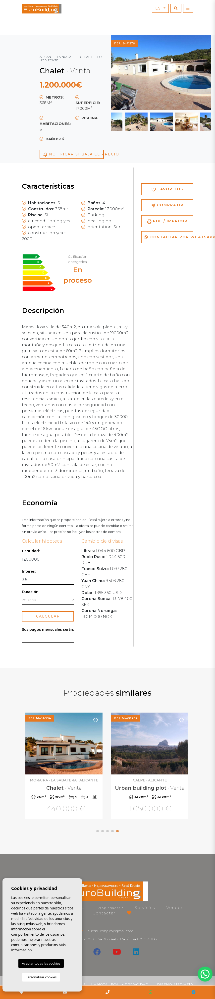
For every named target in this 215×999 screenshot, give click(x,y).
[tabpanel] (150, 767)
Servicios (145, 907)
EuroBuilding (41, 8)
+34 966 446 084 (110, 939)
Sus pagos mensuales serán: (48, 629)
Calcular (48, 616)
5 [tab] (117, 831)
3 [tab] (107, 831)
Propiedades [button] (109, 908)
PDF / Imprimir (167, 221)
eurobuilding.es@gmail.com (110, 931)
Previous (123, 72)
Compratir (167, 205)
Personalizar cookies (41, 977)
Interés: (29, 571)
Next (199, 72)
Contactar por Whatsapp (169, 237)
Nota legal (109, 985)
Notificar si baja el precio (73, 154)
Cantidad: (31, 551)
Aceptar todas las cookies (41, 963)
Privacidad (136, 985)
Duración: (30, 592)
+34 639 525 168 (143, 939)
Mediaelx (183, 985)
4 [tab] (112, 831)
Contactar (104, 913)
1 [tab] (97, 831)
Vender (174, 907)
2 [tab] (102, 831)
